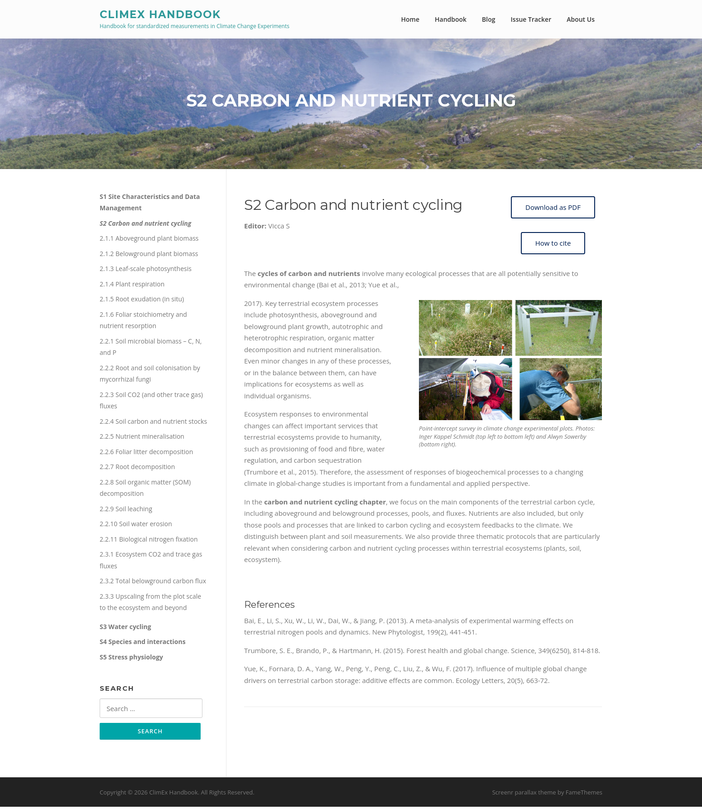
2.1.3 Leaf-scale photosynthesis (146, 270)
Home (410, 19)
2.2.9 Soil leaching (126, 510)
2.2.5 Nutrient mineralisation (142, 438)
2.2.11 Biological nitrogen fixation (149, 540)
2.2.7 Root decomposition (137, 468)
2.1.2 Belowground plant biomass (149, 255)
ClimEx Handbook (160, 14)
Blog (488, 19)
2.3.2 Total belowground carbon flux (153, 582)
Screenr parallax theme (524, 794)
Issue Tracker (531, 19)
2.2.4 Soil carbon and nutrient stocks (153, 422)
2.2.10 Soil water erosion (136, 525)
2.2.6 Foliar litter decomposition (146, 453)
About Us (581, 19)
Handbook (450, 19)
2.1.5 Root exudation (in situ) (142, 300)
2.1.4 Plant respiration (132, 285)
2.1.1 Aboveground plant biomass (149, 240)
